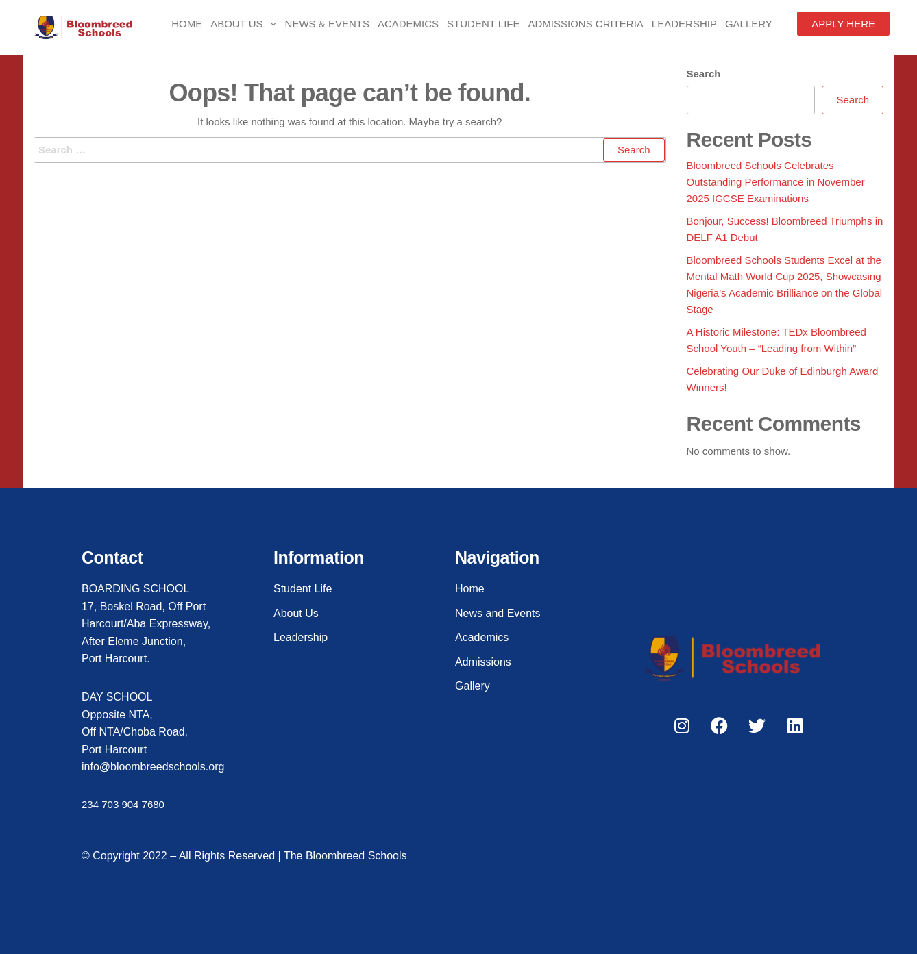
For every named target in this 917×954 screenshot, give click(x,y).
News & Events (327, 23)
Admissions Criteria (586, 23)
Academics (408, 23)
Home (186, 23)
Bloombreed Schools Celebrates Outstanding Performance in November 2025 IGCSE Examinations (776, 182)
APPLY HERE (843, 23)
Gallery (748, 23)
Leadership (684, 23)
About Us (236, 23)
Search (704, 73)
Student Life (483, 23)
